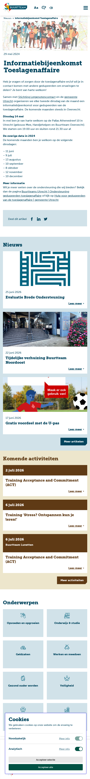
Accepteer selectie (45, 759)
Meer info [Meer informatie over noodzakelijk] (64, 738)
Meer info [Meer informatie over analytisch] (64, 749)
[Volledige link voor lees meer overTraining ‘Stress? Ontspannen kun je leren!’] (45, 515)
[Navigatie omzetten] (83, 7)
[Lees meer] (23, 623)
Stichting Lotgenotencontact (37, 97)
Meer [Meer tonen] (74, 441)
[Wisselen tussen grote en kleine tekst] (36, 8)
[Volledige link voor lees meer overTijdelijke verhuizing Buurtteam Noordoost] (45, 342)
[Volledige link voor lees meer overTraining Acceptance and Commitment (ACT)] (45, 480)
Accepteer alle (45, 767)
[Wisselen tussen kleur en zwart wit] (43, 8)
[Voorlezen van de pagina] (51, 8)
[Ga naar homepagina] (15, 8)
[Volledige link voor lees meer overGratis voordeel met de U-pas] (45, 405)
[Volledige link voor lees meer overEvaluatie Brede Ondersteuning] (45, 279)
